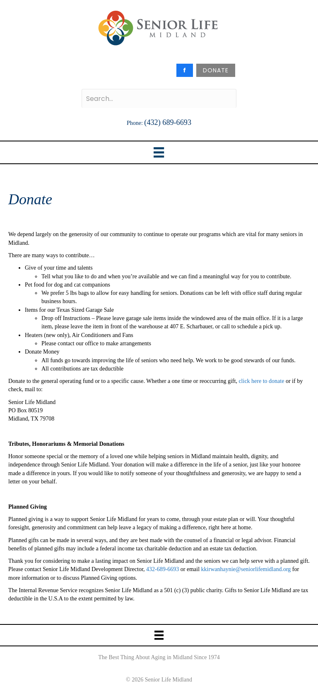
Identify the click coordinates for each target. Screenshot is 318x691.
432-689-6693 (162, 569)
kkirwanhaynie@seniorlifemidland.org (246, 569)
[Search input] (159, 98)
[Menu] (159, 152)
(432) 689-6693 (167, 122)
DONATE (216, 70)
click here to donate (261, 381)
